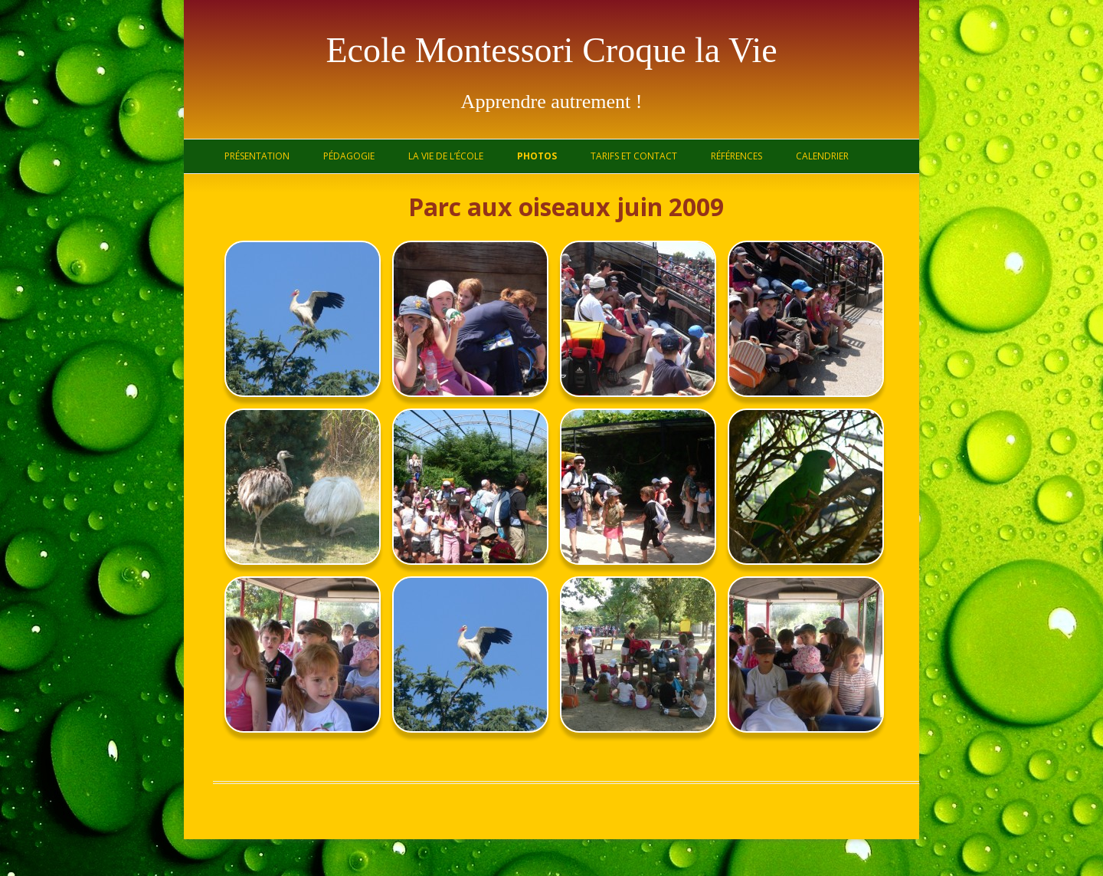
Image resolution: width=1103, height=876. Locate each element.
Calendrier (822, 155)
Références (736, 155)
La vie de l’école (445, 155)
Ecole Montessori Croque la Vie (551, 50)
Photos (537, 155)
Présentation (257, 155)
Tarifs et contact (634, 155)
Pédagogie (349, 155)
